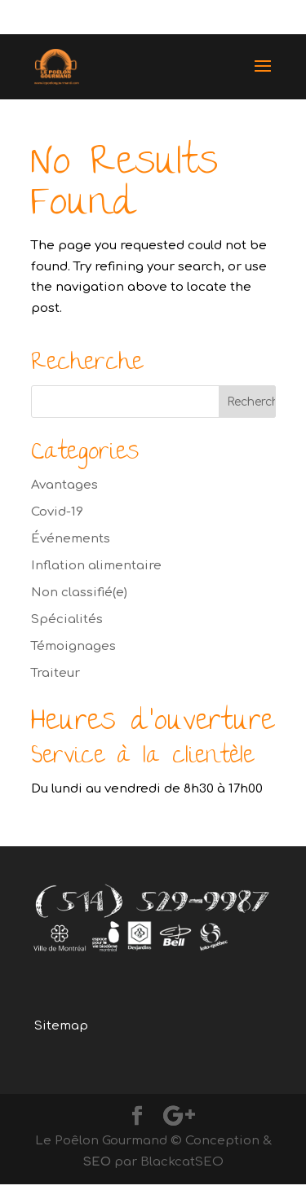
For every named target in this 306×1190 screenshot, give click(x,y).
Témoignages (73, 646)
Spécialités (67, 619)
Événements (70, 539)
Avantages (64, 485)
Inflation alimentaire (96, 566)
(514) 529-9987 (220, 18)
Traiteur (55, 673)
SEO (96, 1162)
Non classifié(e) (79, 592)
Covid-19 (57, 512)
